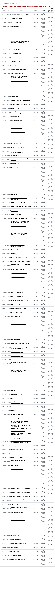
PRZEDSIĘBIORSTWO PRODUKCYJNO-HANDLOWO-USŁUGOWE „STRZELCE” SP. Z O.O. (21, 434)
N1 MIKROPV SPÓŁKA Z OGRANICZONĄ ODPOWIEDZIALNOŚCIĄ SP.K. (19, 347)
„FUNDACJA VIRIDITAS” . (16, 30)
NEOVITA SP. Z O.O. (15, 367)
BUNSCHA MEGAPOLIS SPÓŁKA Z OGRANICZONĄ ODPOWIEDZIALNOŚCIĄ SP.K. (20, 151)
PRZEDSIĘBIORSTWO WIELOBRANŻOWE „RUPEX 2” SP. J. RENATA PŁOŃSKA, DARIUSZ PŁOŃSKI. (21, 442)
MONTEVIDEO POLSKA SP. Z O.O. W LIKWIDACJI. (20, 343)
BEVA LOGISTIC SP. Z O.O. (16, 143)
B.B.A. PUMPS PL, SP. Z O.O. (16, 128)
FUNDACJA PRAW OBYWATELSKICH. (18, 202)
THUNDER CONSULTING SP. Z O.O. (18, 520)
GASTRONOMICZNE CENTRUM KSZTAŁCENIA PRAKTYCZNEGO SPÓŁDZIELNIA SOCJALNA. (20, 222)
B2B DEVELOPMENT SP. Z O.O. (17, 135)
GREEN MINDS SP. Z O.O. (16, 230)
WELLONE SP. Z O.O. (15, 551)
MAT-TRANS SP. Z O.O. (15, 320)
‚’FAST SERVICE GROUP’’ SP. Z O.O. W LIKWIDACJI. (20, 14)
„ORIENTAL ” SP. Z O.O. (15, 61)
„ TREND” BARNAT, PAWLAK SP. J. (17, 18)
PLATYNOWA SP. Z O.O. (15, 410)
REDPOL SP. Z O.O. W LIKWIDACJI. (17, 457)
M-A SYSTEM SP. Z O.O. (15, 316)
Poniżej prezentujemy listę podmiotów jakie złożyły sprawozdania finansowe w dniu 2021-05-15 (26, 6)
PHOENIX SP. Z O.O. (15, 398)
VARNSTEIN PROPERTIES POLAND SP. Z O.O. (19, 543)
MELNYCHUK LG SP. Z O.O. (16, 327)
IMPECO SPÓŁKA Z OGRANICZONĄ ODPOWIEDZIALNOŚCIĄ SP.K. (18, 246)
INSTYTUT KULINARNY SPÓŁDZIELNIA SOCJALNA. (21, 261)
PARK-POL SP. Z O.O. (15, 390)
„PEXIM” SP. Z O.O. (15, 65)
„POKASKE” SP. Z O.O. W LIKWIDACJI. (18, 69)
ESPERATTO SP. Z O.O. (15, 175)
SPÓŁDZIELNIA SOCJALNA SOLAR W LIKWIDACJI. (20, 488)
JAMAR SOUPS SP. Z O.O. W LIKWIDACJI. (19, 273)
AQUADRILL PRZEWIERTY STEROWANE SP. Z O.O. (20, 104)
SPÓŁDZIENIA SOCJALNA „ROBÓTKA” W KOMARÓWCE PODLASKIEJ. (19, 500)
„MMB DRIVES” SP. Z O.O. (16, 53)
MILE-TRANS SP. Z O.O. (15, 335)
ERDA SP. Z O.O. (14, 171)
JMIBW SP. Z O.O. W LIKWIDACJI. (17, 288)
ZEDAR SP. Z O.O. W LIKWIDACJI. (17, 563)
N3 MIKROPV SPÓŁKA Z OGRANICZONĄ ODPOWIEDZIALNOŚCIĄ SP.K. (19, 359)
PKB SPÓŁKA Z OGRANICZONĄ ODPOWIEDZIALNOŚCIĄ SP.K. (17, 402)
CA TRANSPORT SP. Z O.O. (16, 155)
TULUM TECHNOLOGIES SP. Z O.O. (18, 523)
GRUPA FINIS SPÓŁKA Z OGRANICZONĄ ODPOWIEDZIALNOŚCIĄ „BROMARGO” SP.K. (19, 234)
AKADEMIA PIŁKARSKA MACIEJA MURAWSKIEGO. (20, 88)
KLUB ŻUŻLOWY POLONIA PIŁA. (17, 292)
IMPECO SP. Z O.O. (14, 241)
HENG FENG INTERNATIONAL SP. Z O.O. (19, 237)
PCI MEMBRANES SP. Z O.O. (16, 394)
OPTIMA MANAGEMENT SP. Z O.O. (18, 382)
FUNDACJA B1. (14, 190)
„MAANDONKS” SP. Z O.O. (16, 49)
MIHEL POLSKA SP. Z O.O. (16, 331)
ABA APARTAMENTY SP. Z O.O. (17, 73)
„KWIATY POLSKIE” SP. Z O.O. (17, 45)
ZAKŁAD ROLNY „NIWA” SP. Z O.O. (18, 559)
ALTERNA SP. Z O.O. (15, 92)
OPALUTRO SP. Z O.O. (15, 378)
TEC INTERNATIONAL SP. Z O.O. (17, 512)
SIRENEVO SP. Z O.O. (15, 476)
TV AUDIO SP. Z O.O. (15, 531)
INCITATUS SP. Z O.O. (15, 249)
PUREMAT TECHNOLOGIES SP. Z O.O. (18, 449)
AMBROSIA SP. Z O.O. (15, 96)
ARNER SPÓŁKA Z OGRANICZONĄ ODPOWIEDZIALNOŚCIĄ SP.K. (17, 112)
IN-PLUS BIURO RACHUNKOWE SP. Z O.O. (19, 257)
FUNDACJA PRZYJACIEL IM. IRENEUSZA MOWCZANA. (21, 206)
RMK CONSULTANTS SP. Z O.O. (17, 469)
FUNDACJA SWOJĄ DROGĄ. (16, 214)
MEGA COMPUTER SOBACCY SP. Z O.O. (18, 324)
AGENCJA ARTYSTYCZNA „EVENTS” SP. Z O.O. (20, 85)
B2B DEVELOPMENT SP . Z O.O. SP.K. (18, 132)
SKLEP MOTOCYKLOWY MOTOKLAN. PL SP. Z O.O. (21, 480)
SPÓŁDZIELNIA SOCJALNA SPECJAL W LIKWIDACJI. (21, 496)
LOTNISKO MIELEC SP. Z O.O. (16, 312)
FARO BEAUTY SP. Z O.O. (16, 182)
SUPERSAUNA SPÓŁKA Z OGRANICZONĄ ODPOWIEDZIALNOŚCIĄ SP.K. (19, 508)
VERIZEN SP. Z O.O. (15, 547)
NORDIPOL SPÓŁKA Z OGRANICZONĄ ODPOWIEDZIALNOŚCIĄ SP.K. (18, 371)
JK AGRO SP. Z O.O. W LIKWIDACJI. (17, 277)
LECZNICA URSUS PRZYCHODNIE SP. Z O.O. (19, 300)
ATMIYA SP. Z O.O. (14, 124)
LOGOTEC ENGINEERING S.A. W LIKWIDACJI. (19, 308)
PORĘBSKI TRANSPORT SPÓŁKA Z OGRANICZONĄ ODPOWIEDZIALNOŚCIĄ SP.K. (20, 422)
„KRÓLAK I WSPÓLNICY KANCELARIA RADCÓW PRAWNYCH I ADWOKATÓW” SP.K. (20, 42)
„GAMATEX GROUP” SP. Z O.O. (17, 34)
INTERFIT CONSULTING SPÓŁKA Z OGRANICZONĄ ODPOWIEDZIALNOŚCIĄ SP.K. (21, 265)
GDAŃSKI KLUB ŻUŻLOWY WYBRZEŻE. (18, 226)
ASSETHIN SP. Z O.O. (15, 116)
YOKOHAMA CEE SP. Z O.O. (16, 555)
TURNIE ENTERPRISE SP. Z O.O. (17, 527)
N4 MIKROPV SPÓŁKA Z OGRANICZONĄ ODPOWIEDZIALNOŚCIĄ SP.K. (19, 363)
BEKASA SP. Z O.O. (14, 139)
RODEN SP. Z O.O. (14, 473)
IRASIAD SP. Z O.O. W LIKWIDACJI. (17, 269)
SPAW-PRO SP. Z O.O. (15, 484)
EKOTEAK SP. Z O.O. (15, 163)
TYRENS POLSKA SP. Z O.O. (16, 539)
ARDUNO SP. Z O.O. (15, 108)
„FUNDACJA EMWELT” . (15, 26)
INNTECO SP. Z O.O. (15, 253)
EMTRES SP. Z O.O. (14, 167)
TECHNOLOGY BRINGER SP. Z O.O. (18, 516)
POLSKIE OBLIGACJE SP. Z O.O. (17, 414)
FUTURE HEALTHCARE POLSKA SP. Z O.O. (19, 218)
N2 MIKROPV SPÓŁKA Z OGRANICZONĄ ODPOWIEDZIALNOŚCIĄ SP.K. (19, 351)
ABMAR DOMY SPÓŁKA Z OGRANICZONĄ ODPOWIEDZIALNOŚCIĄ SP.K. (19, 77)
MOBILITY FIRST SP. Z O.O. (16, 339)
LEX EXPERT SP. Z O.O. (15, 304)
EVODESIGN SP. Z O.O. (15, 179)
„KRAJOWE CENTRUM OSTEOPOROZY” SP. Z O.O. (20, 37)
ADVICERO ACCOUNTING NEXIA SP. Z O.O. (19, 81)
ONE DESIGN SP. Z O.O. (15, 375)
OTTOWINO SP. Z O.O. (15, 386)
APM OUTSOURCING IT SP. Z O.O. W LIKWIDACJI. (20, 100)
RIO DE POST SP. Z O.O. (15, 465)
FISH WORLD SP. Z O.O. (15, 186)
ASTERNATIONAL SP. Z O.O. (16, 120)
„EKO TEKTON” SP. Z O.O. (16, 22)
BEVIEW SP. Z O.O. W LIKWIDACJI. (17, 147)
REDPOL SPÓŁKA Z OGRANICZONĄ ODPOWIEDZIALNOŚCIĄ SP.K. (18, 461)
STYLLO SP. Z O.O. (14, 504)
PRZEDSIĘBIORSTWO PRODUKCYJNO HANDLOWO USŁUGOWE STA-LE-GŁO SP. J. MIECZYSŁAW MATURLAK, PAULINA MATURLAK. (21, 430)
